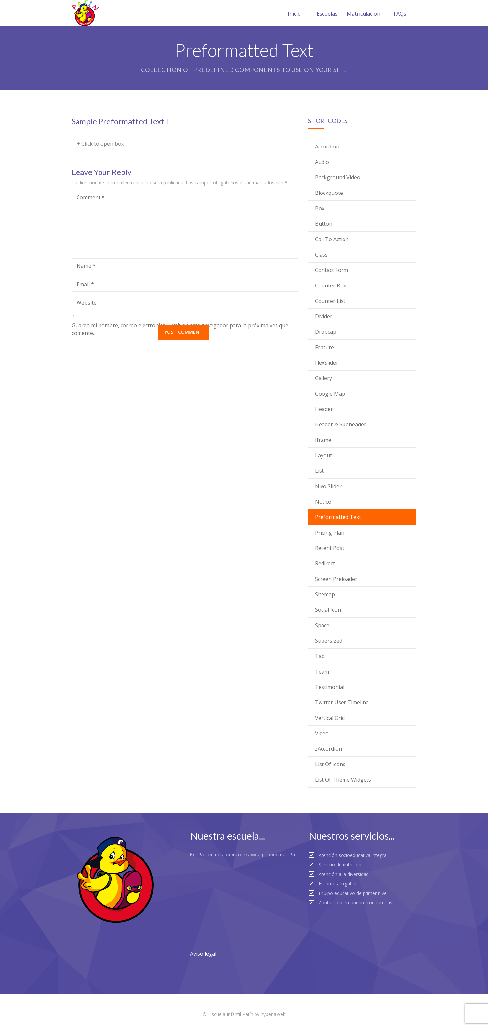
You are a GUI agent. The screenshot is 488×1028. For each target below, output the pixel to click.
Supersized (328, 640)
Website (87, 302)
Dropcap (325, 331)
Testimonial (329, 687)
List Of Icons (330, 764)
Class (321, 254)
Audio (322, 162)
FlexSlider (326, 362)
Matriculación (363, 13)
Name (86, 265)
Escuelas (327, 13)
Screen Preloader (336, 579)
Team (322, 671)
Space (322, 625)
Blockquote (329, 192)
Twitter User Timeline (342, 702)
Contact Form (331, 270)
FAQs (400, 13)
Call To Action (332, 239)
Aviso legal (203, 953)
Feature (324, 347)
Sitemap (325, 594)
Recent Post (329, 548)
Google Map (330, 393)
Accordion (327, 146)
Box (319, 208)
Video (322, 733)
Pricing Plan (329, 532)
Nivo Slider (328, 486)
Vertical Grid (330, 717)
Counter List (330, 301)
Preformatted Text (338, 517)
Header (324, 409)
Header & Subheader (340, 424)
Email (85, 284)
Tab (320, 656)
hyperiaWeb (273, 1014)
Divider (323, 316)
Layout (323, 455)
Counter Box (330, 285)
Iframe (323, 440)
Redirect (325, 563)
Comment (91, 197)
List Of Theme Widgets (343, 779)
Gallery (323, 378)
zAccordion (328, 748)
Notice (323, 501)
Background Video (337, 177)
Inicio (294, 13)
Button (323, 223)
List (319, 470)
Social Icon (328, 609)
